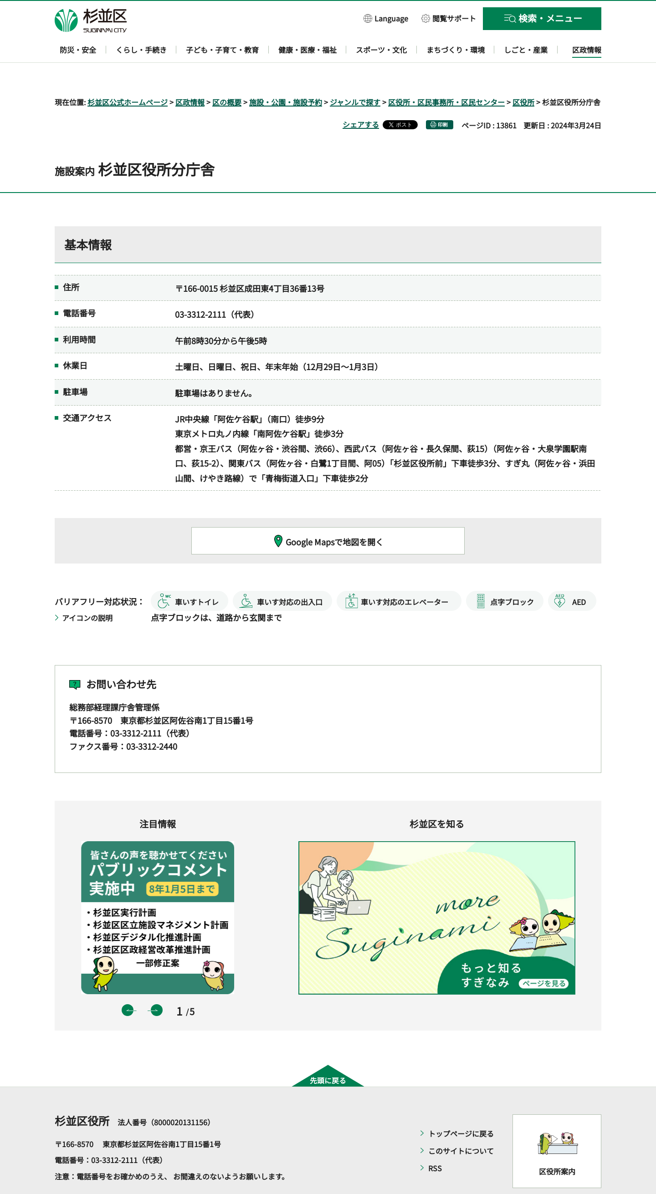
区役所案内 (557, 1145)
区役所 (523, 75)
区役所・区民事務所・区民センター (446, 75)
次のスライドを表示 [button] (157, 984)
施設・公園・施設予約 (285, 75)
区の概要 (226, 75)
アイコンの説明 (87, 591)
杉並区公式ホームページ (127, 75)
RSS (435, 1141)
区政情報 (190, 75)
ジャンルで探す (355, 75)
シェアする (361, 98)
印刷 (443, 98)
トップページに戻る (461, 1107)
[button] (386, 18)
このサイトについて (461, 1124)
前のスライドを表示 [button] (127, 984)
